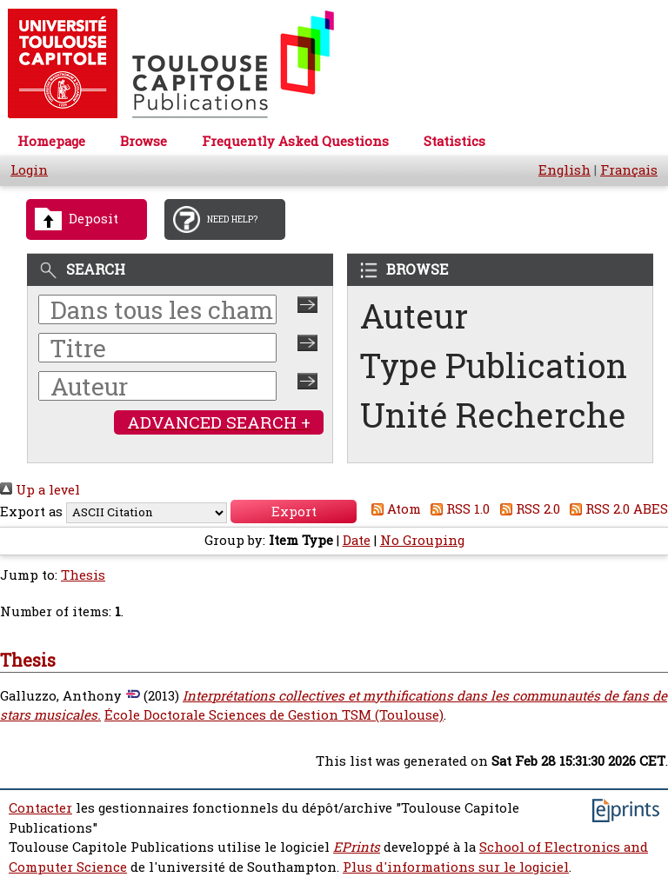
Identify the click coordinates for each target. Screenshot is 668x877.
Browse (143, 141)
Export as (31, 511)
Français (629, 170)
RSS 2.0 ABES (616, 509)
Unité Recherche (493, 415)
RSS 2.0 (526, 509)
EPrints (356, 847)
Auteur (414, 316)
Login (29, 170)
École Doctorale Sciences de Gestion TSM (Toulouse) (274, 715)
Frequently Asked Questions (295, 141)
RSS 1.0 (457, 509)
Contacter (40, 808)
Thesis (83, 575)
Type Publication (493, 365)
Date (357, 540)
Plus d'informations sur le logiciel (456, 867)
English (564, 170)
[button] (293, 511)
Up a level (40, 490)
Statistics (454, 141)
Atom (392, 509)
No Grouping (422, 540)
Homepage (51, 141)
